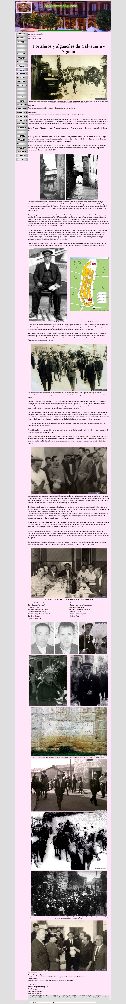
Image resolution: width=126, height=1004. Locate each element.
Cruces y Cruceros (70, 997)
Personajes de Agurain (45, 996)
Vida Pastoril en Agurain (100, 997)
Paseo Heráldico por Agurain (88, 997)
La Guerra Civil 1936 (69, 995)
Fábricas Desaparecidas (38, 998)
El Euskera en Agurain (102, 995)
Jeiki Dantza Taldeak (43, 997)
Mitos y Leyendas (58, 998)
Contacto (93, 998)
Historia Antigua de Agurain (48, 995)
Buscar (85, 31)
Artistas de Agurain (55, 996)
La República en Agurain (92, 995)
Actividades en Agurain (34, 997)
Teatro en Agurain (63, 996)
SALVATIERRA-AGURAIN (36, 995)
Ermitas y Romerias (102, 996)
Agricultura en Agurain (35, 996)
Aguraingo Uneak (86, 998)
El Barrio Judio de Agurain (68, 998)
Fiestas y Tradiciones (93, 996)
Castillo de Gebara (82, 995)
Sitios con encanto (78, 997)
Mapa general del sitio (99, 998)
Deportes (86, 996)
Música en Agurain (61, 997)
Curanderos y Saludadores (49, 998)
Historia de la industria (59, 995)
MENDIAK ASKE (78, 998)
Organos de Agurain (80, 996)
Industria (76, 995)
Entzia (107, 997)
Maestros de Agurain (52, 997)
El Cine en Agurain (71, 996)
